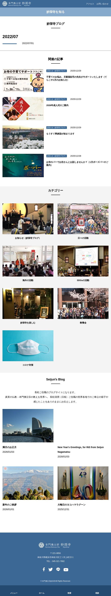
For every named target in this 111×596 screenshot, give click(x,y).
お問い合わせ (103, 4)
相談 (97, 593)
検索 (69, 593)
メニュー (13, 593)
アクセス (90, 4)
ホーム (41, 593)
